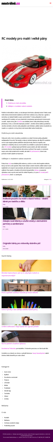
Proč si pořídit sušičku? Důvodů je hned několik (20, 292)
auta (9, 163)
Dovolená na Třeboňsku (9, 348)
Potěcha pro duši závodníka (17, 103)
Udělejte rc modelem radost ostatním (20, 106)
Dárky (50, 179)
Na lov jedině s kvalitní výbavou (14, 343)
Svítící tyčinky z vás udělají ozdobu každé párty (20, 309)
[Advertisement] (26, 18)
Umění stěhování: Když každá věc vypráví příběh (20, 326)
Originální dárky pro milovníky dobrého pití (21, 243)
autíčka (20, 121)
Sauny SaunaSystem (38, 353)
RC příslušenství (35, 151)
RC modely (8, 147)
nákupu (36, 170)
